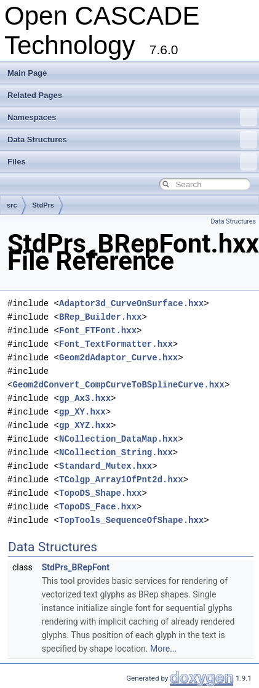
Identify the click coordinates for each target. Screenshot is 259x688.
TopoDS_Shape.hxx (100, 493)
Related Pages (34, 95)
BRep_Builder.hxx (100, 317)
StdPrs (43, 205)
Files (132, 162)
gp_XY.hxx (82, 412)
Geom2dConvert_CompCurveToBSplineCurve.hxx (118, 385)
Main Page (27, 73)
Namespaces (132, 117)
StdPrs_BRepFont (76, 567)
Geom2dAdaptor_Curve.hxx (118, 357)
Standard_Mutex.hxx (105, 466)
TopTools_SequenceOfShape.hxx (131, 520)
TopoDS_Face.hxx (98, 506)
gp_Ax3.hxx (85, 398)
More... (163, 649)
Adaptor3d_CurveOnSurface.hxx (131, 303)
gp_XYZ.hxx (85, 425)
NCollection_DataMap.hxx (118, 439)
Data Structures (132, 139)
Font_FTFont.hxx (98, 330)
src (12, 205)
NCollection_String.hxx (116, 452)
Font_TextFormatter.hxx (116, 344)
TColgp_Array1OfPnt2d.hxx (121, 479)
